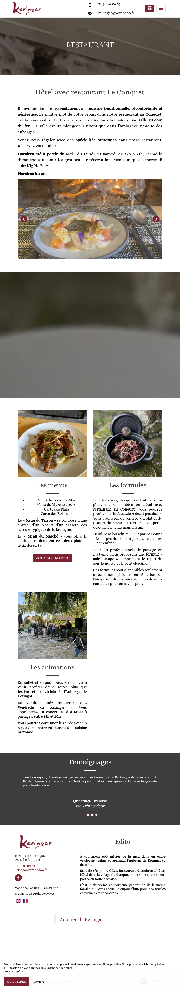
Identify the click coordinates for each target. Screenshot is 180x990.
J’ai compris (17, 982)
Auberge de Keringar (81, 919)
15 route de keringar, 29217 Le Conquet (30, 858)
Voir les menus (52, 557)
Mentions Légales (27, 888)
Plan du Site (49, 888)
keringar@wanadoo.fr (116, 13)
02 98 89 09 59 (109, 4)
